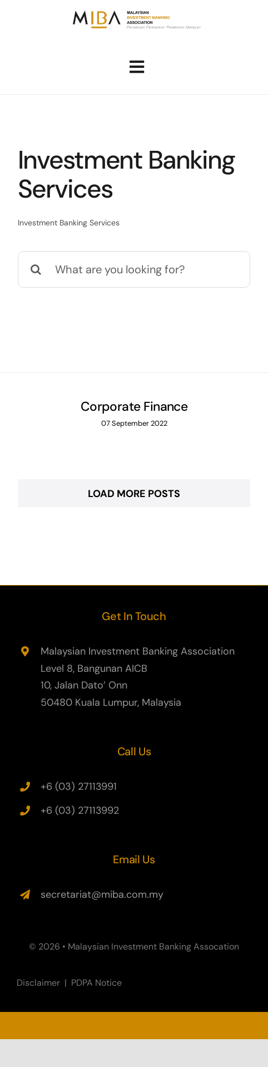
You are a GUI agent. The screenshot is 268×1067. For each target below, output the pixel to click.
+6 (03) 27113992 (80, 810)
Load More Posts (134, 493)
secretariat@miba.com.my (102, 894)
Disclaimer (38, 983)
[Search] (36, 269)
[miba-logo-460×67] (137, 14)
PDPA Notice (96, 983)
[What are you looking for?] (134, 269)
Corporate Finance (134, 406)
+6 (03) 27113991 (79, 786)
